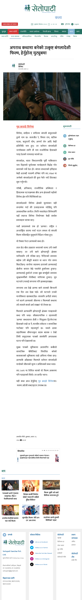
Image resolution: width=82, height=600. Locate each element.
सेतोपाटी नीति (61, 557)
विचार (56, 31)
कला (71, 31)
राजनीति (23, 31)
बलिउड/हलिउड (26, 36)
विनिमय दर (60, 541)
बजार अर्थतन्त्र (34, 31)
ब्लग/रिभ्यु (54, 36)
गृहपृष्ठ (59, 538)
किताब (46, 36)
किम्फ (75, 36)
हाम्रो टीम (74, 560)
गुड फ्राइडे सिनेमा (46, 381)
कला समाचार (15, 36)
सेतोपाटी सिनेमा (21, 65)
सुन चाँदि (60, 549)
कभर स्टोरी (13, 31)
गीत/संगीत (37, 36)
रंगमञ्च (68, 36)
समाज (64, 31)
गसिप (62, 36)
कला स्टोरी (4, 36)
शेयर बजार (60, 545)
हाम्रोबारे (59, 553)
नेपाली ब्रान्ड (47, 31)
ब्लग (77, 31)
